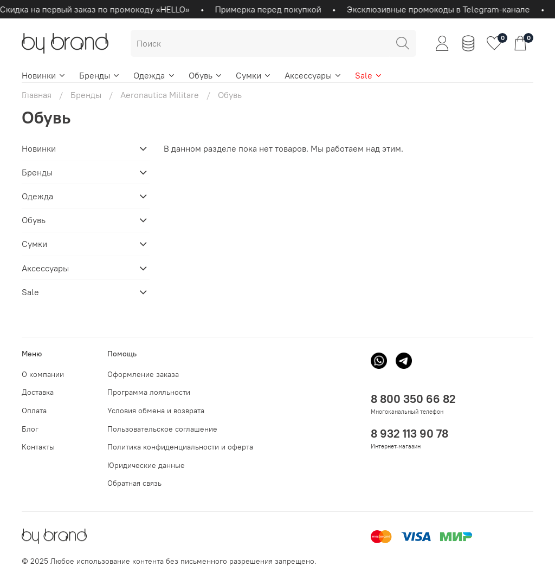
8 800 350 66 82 (413, 399)
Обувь (206, 75)
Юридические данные (146, 465)
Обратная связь (134, 483)
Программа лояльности (148, 392)
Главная (36, 94)
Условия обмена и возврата (155, 410)
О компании (43, 374)
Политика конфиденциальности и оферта (180, 447)
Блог (30, 429)
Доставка (38, 392)
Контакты (38, 447)
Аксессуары (313, 75)
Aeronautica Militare (159, 94)
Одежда (154, 75)
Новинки (44, 75)
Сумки (254, 75)
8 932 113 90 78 (409, 433)
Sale (369, 75)
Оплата (34, 410)
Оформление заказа (143, 374)
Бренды (99, 75)
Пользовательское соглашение (162, 429)
